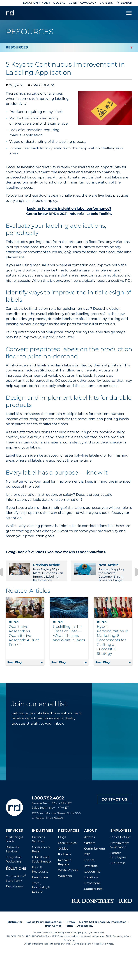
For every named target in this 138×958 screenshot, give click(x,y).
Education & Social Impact (41, 863)
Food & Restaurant (40, 873)
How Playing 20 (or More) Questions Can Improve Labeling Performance (36, 572)
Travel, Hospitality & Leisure (41, 891)
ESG (87, 858)
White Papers (68, 873)
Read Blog (25, 665)
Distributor (15, 925)
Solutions (16, 872)
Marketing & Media (14, 843)
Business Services (12, 853)
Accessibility (85, 929)
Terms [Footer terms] (69, 929)
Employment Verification (120, 848)
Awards (89, 840)
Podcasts (64, 858)
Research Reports (65, 866)
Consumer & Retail (41, 853)
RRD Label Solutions (87, 552)
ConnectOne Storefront (16, 881)
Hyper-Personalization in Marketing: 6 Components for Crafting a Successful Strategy (112, 643)
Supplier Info (93, 892)
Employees (121, 834)
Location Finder (36, 2)
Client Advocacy (82, 2)
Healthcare (40, 881)
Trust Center (53, 929)
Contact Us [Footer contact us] (115, 803)
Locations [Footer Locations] (91, 881)
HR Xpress (117, 866)
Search (124, 2)
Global (59, 2)
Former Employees (118, 858)
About (90, 834)
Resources (68, 834)
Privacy (70, 925)
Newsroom (92, 886)
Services (14, 834)
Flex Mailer (14, 890)
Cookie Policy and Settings (43, 925)
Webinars (65, 879)
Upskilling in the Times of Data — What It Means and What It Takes (69, 637)
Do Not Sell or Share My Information (102, 925)
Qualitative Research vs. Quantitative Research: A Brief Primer (24, 639)
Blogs (62, 840)
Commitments (95, 852)
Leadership (92, 875)
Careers (106, 2)
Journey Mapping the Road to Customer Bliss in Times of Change (101, 572)
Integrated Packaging (13, 863)
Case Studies (67, 846)
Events (89, 863)
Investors (91, 869)
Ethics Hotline (120, 840)
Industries (42, 834)
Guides (63, 852)
